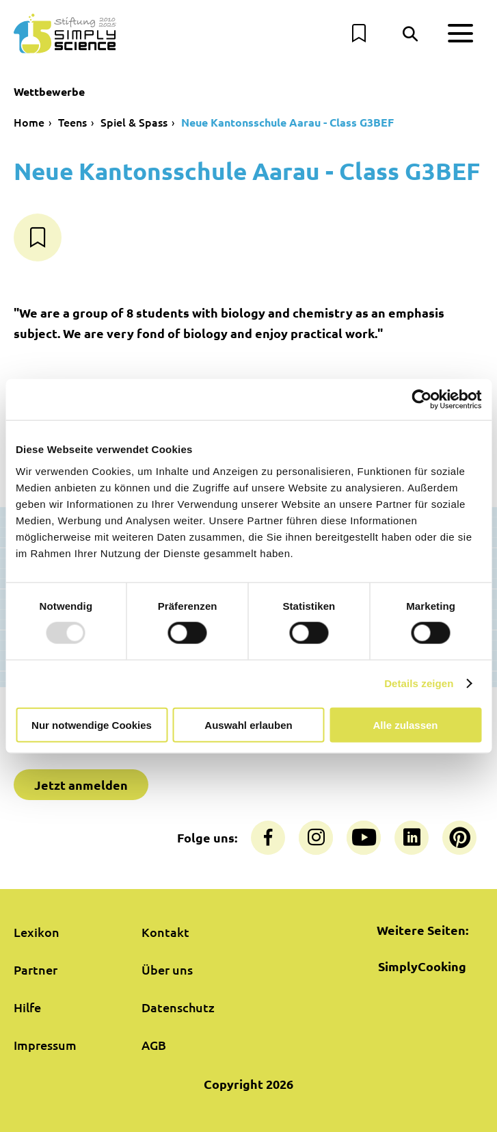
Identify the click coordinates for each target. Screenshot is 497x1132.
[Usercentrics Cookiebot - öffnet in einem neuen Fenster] (421, 399)
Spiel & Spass (133, 121)
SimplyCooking (422, 966)
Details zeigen (418, 683)
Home (29, 121)
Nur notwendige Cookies (91, 724)
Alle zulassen (405, 724)
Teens (72, 121)
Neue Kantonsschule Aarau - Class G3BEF (287, 122)
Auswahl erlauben (248, 724)
